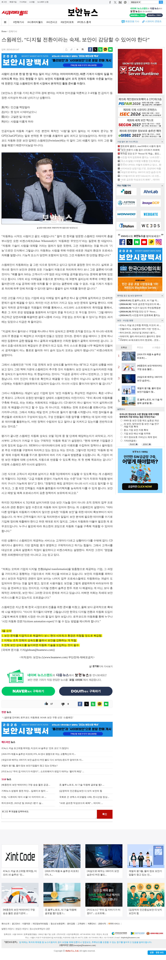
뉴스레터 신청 (42, 2)
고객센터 (81, 924)
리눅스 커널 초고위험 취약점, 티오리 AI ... (140, 325)
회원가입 (13, 2)
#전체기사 (18, 22)
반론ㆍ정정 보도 (157, 953)
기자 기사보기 (101, 666)
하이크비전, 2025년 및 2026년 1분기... (138, 332)
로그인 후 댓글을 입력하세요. (49, 814)
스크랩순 (156, 347)
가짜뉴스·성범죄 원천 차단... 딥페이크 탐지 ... (24, 791)
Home (4, 31)
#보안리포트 (67, 22)
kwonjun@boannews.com (84, 945)
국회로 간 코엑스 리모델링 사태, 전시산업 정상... (84, 797)
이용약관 (26, 924)
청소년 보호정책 (57, 924)
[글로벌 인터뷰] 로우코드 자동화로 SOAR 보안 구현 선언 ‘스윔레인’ (39, 717)
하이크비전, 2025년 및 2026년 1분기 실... (22, 803)
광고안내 (16, 924)
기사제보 (23, 2)
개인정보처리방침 (40, 924)
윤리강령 (71, 924)
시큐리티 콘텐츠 (153, 21)
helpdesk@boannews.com (130, 938)
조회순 (124, 347)
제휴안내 (91, 924)
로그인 (4, 2)
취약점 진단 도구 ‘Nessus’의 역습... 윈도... (140, 153)
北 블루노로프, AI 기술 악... (139, 300)
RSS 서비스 (115, 924)
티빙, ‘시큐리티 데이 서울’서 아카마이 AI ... (23, 797)
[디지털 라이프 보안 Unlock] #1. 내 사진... (140, 176)
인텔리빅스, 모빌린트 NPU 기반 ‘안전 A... (140, 329)
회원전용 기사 (132, 21)
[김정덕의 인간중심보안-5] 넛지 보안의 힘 (80, 791)
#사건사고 (52, 22)
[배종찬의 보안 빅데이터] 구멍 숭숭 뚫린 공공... (25, 785)
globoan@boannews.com (39, 649)
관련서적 (102, 924)
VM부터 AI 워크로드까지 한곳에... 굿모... (140, 340)
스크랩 (32, 2)
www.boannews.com (56, 657)
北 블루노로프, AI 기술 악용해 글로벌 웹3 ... (81, 785)
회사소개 (5, 924)
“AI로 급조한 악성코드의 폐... (140, 304)
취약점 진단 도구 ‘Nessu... (138, 311)
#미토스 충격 (84, 22)
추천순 (140, 347)
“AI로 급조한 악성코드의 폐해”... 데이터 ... (81, 803)
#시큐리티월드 (35, 22)
